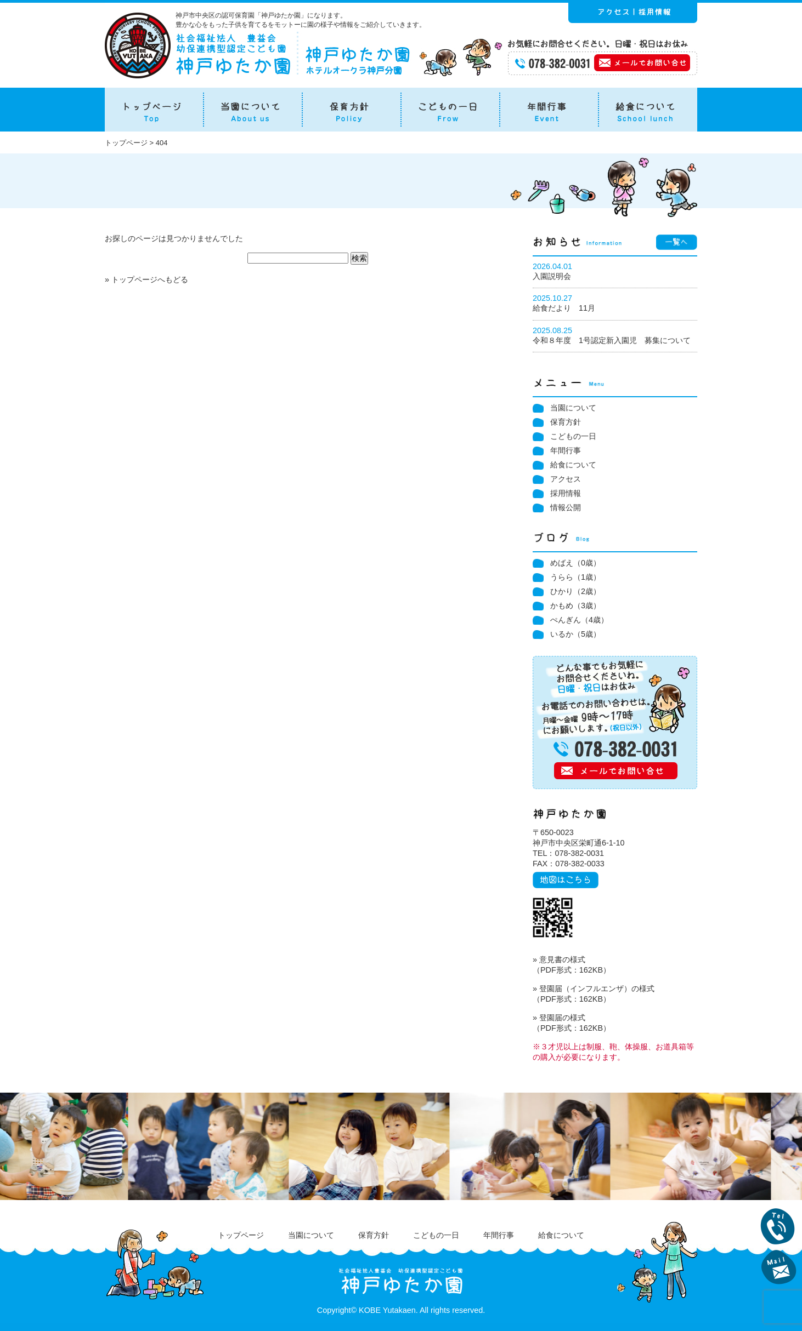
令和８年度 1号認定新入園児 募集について (612, 340)
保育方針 (565, 422)
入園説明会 (552, 276)
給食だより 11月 (564, 308)
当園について (573, 407)
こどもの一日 (573, 436)
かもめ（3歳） (575, 605)
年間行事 (565, 450)
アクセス (565, 479)
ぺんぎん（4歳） (579, 619)
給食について (573, 464)
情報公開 (565, 507)
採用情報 (565, 493)
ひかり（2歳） (575, 591)
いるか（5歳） (575, 634)
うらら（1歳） (575, 577)
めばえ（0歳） (575, 562)
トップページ (241, 1235)
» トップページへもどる (146, 279)
